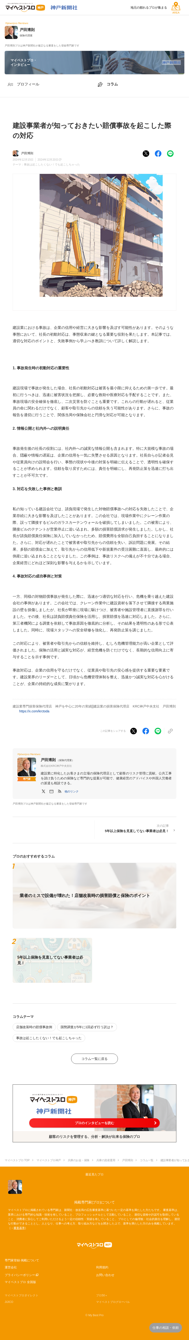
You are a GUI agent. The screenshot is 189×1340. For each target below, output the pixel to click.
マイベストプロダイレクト (21, 1295)
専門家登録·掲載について (22, 1260)
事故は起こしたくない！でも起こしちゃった (52, 164)
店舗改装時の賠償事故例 (34, 1027)
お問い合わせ (105, 1275)
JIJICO (9, 1302)
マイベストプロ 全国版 (20, 1282)
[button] (72, 791)
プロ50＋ (102, 1295)
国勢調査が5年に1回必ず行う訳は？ (87, 1027)
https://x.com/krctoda (34, 711)
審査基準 (19, 1228)
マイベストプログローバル (113, 1302)
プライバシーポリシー (20, 1275)
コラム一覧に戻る (94, 1059)
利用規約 (102, 1267)
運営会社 (11, 1267)
